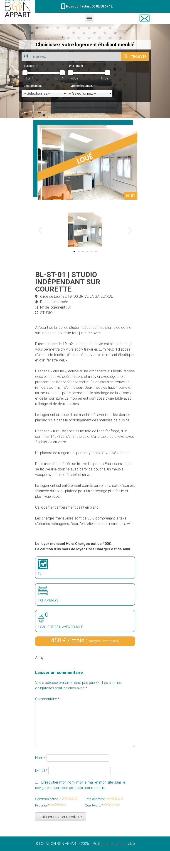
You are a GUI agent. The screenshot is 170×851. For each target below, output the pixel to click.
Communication (48, 799)
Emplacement (96, 799)
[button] (89, 18)
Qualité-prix (94, 805)
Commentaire (47, 699)
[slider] (24, 72)
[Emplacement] (44, 93)
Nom (40, 758)
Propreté (42, 805)
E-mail (41, 770)
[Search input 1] (76, 56)
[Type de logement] (89, 93)
